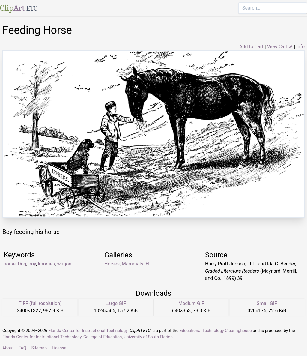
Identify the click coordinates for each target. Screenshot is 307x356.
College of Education (102, 336)
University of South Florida (148, 336)
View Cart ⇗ (280, 46)
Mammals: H (135, 264)
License (59, 348)
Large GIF (116, 303)
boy (32, 264)
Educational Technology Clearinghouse (216, 330)
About (7, 348)
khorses (46, 264)
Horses (112, 264)
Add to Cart (251, 46)
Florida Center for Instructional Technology (87, 330)
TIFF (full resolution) (40, 303)
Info (300, 46)
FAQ (22, 348)
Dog (22, 264)
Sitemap (39, 348)
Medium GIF (191, 303)
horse (10, 264)
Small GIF (267, 303)
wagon (64, 264)
